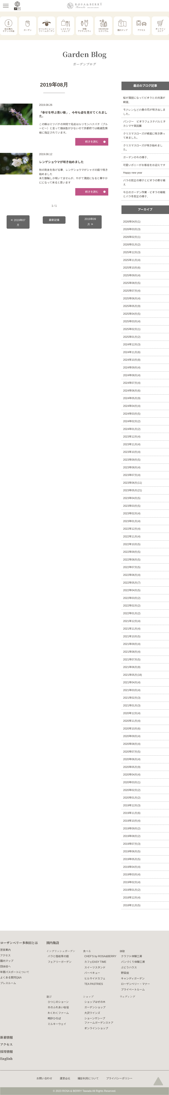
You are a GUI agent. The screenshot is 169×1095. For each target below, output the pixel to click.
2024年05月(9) (131, 398)
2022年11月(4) (131, 536)
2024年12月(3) (131, 344)
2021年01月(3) (131, 705)
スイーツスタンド (94, 967)
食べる (87, 951)
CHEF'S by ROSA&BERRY (100, 956)
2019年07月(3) (131, 843)
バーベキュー (92, 973)
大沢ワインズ (92, 1013)
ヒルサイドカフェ (94, 978)
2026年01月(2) (131, 244)
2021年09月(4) (131, 644)
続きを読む (91, 141)
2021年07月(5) (131, 659)
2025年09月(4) (131, 275)
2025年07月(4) (131, 290)
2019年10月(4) (131, 820)
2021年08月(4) (131, 651)
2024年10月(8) (131, 359)
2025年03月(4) (131, 321)
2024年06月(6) (131, 390)
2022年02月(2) (131, 605)
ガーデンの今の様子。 (136, 157)
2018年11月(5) (131, 905)
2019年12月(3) (131, 805)
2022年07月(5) (131, 567)
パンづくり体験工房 (133, 961)
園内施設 (52, 942)
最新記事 (54, 220)
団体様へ (5, 966)
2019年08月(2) (131, 836)
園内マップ (6, 960)
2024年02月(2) (131, 421)
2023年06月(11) (132, 482)
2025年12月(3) (131, 252)
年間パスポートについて (14, 972)
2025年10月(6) (131, 267)
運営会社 (65, 1078)
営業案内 (5, 949)
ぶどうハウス (129, 967)
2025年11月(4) (131, 260)
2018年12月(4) (131, 897)
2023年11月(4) (131, 444)
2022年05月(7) (131, 582)
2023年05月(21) (132, 490)
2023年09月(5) (131, 459)
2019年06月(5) (131, 851)
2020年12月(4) (131, 713)
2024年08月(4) (131, 375)
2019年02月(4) (131, 882)
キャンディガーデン (133, 978)
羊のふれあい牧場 (58, 1007)
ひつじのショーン (58, 1002)
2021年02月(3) (131, 697)
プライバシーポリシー (119, 1078)
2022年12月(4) (131, 528)
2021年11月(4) (131, 628)
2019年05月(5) (131, 859)
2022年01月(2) (131, 613)
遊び (49, 996)
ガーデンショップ (94, 1007)
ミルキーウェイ (57, 1024)
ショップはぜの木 (94, 1002)
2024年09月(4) (131, 367)
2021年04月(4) (131, 682)
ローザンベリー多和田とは (19, 942)
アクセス (5, 955)
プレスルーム (8, 983)
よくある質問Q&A (11, 977)
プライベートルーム (133, 989)
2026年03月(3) (131, 229)
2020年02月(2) (131, 790)
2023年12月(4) (131, 436)
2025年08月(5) (131, 283)
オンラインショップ (96, 1028)
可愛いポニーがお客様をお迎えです (144, 165)
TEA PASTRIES (93, 984)
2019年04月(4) (131, 867)
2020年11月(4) (131, 720)
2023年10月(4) (131, 452)
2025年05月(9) (131, 306)
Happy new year (132, 172)
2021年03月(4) (131, 690)
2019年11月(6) (131, 813)
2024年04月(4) (131, 406)
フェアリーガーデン (59, 961)
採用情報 (6, 1051)
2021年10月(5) (131, 636)
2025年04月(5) (131, 313)
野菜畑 (125, 973)
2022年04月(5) (131, 590)
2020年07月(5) (131, 751)
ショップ (88, 996)
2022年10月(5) (131, 544)
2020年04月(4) (131, 774)
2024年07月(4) (131, 382)
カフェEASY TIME (95, 961)
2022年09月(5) (131, 551)
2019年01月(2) (131, 889)
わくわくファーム (58, 1013)
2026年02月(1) (131, 237)
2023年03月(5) (131, 505)
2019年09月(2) (131, 828)
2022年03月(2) (131, 598)
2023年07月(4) (131, 475)
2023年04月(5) (131, 498)
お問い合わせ (44, 1078)
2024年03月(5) (131, 413)
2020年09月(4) (131, 736)
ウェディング (127, 996)
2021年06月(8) (131, 667)
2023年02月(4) (131, 513)
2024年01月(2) (131, 429)
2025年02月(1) (131, 329)
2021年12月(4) (131, 621)
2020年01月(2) (131, 797)
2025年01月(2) (131, 336)
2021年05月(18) (132, 674)
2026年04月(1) (131, 221)
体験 (122, 951)
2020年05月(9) (131, 767)
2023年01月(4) (131, 521)
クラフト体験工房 (131, 956)
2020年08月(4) (131, 744)
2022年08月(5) (131, 559)
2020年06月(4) (131, 759)
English (6, 1058)
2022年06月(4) (131, 575)
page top (158, 1081)
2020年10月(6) (131, 728)
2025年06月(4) (131, 298)
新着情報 (6, 1037)
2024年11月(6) (131, 352)
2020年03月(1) (131, 782)
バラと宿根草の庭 (58, 956)
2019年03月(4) (131, 874)
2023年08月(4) (131, 467)
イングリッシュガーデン (60, 951)
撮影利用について (88, 1078)
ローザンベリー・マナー (135, 984)
